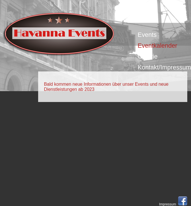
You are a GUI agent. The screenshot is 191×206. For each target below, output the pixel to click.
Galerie (148, 56)
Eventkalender (157, 45)
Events (147, 34)
